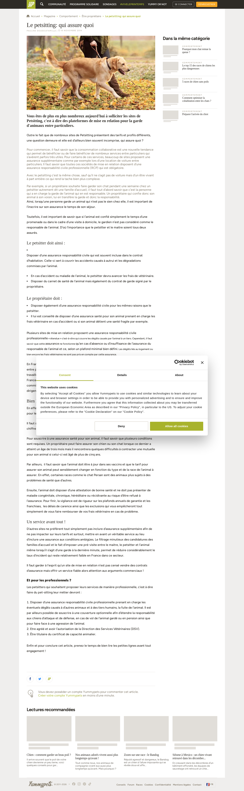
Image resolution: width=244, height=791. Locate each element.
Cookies (148, 784)
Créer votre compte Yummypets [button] (60, 695)
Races (139, 784)
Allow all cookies (176, 426)
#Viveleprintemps (132, 4)
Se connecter (183, 4)
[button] (30, 679)
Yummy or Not (157, 4)
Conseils (121, 784)
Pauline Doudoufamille (41, 30)
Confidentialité (163, 784)
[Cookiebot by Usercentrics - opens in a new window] (177, 362)
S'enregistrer (206, 4)
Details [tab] (122, 375)
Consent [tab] (65, 375)
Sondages (109, 4)
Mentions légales (182, 784)
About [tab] (179, 375)
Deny (121, 426)
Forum (131, 784)
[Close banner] (202, 362)
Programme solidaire (84, 4)
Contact (197, 784)
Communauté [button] (57, 4)
